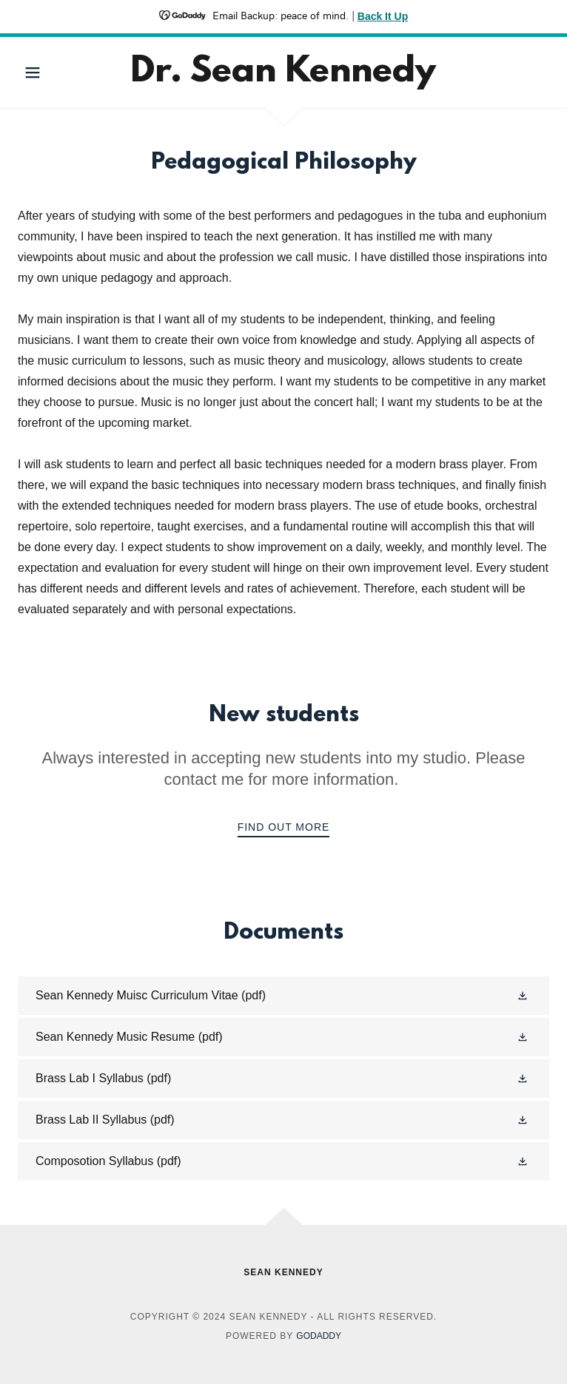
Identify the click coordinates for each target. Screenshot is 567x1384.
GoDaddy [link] (318, 1336)
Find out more (284, 827)
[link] (284, 72)
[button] (58, 72)
